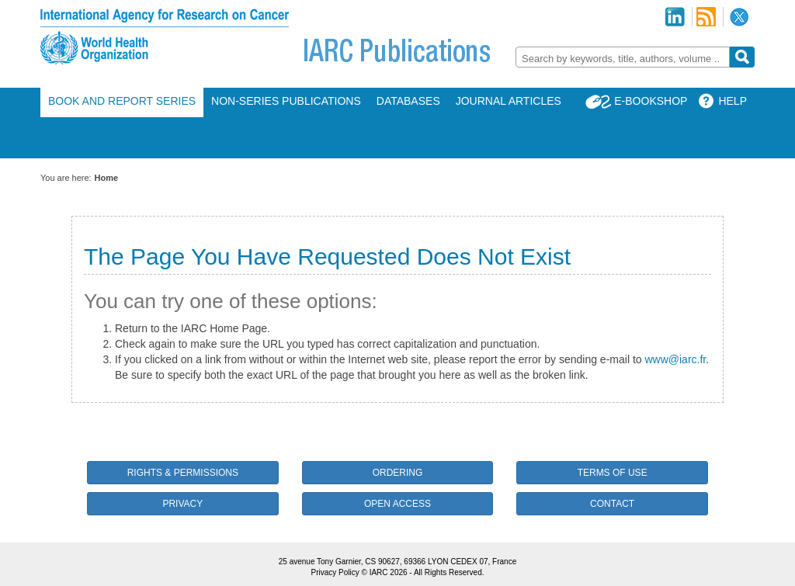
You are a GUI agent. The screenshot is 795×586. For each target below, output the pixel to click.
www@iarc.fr (675, 359)
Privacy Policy (335, 572)
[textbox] (622, 58)
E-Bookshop (650, 101)
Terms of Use (612, 472)
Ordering (398, 472)
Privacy (182, 503)
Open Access (397, 503)
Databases (408, 101)
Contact (612, 503)
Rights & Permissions (182, 472)
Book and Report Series (122, 101)
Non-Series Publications (286, 101)
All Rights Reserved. (449, 572)
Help (732, 101)
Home (107, 177)
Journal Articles (508, 101)
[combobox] (623, 57)
